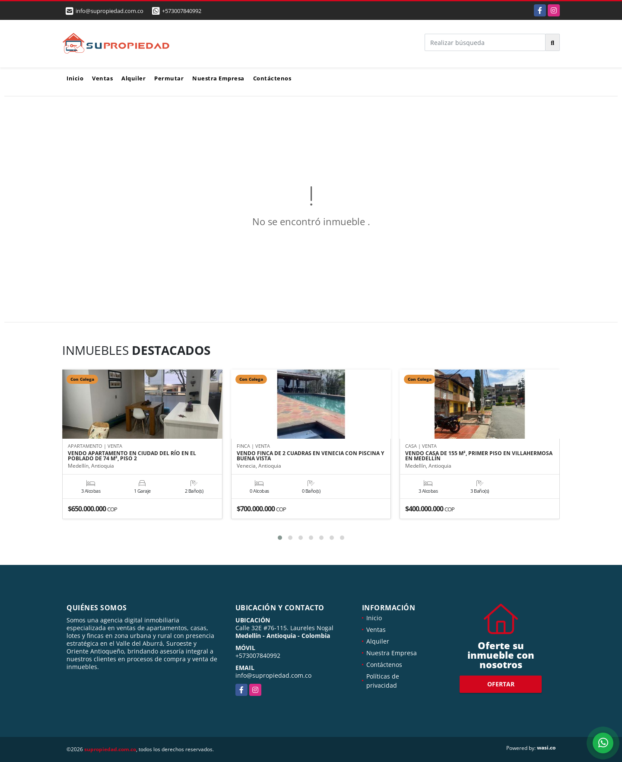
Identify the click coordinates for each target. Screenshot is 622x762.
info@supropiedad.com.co (273, 675)
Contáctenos (272, 78)
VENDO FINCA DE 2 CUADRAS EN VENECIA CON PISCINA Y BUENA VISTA (310, 456)
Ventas (102, 78)
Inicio (75, 78)
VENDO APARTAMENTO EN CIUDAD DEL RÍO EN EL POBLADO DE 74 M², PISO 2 (132, 456)
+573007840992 (181, 11)
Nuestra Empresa (218, 78)
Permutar (169, 78)
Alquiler (133, 78)
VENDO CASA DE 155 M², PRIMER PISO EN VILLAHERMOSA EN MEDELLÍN (478, 456)
